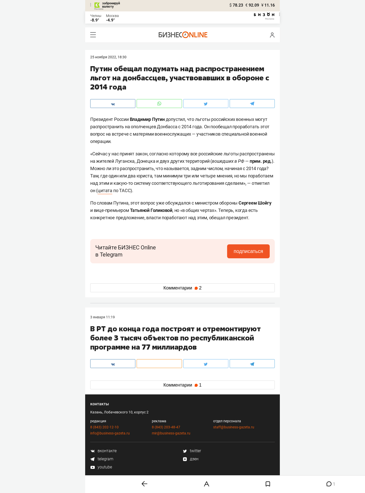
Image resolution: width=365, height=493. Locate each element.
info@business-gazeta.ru (110, 433)
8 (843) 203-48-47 (166, 427)
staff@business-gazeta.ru (233, 427)
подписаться (248, 251)
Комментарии (182, 287)
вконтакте (103, 450)
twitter (191, 450)
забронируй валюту (111, 5)
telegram (101, 459)
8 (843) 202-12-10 (104, 427)
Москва (112, 16)
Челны (95, 16)
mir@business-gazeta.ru (171, 433)
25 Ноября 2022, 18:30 (108, 57)
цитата (105, 190)
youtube (101, 467)
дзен (190, 459)
